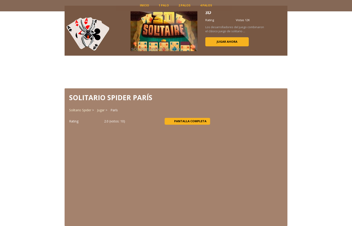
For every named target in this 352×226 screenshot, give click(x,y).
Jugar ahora (227, 42)
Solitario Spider (80, 110)
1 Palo (164, 5)
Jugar (101, 110)
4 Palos (206, 5)
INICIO (144, 5)
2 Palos (185, 5)
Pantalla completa (187, 121)
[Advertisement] (176, 71)
